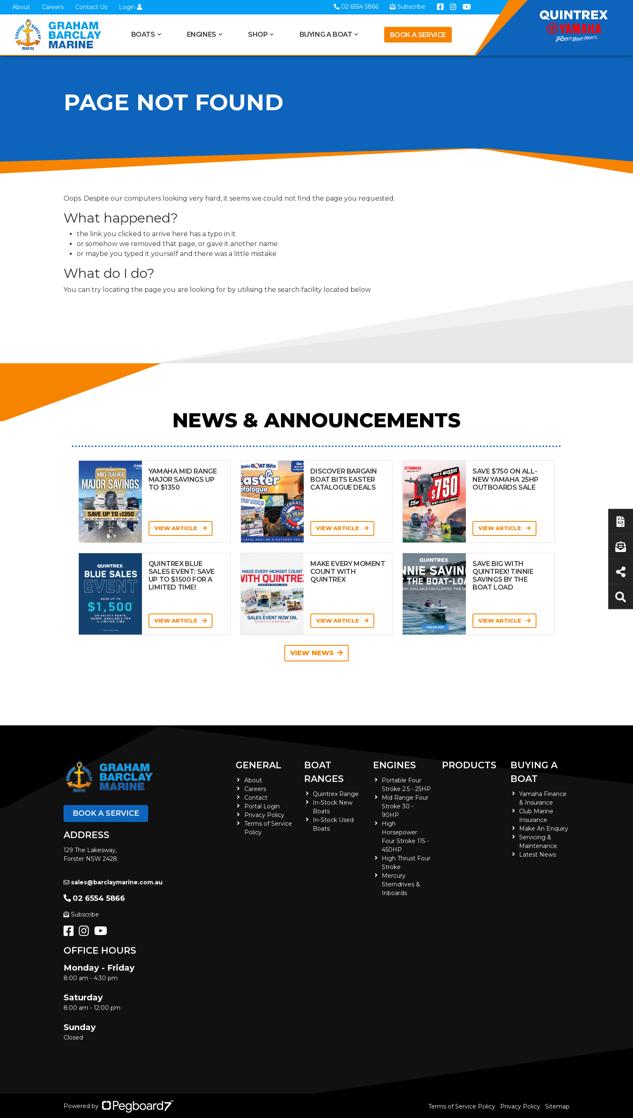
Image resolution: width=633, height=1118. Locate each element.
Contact (255, 797)
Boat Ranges (324, 772)
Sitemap (557, 1106)
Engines (201, 34)
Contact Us (91, 7)
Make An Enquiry (543, 828)
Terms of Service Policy (461, 1106)
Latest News (537, 854)
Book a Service (418, 35)
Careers (53, 7)
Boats (143, 34)
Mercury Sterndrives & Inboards (401, 884)
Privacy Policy (264, 815)
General (258, 765)
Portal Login (262, 806)
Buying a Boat (326, 34)
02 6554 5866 (94, 898)
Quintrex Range (336, 794)
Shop (257, 34)
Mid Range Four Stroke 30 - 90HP (405, 806)
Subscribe (81, 914)
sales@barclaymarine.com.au (113, 882)
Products (469, 765)
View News (316, 653)
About (21, 7)
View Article (180, 528)
